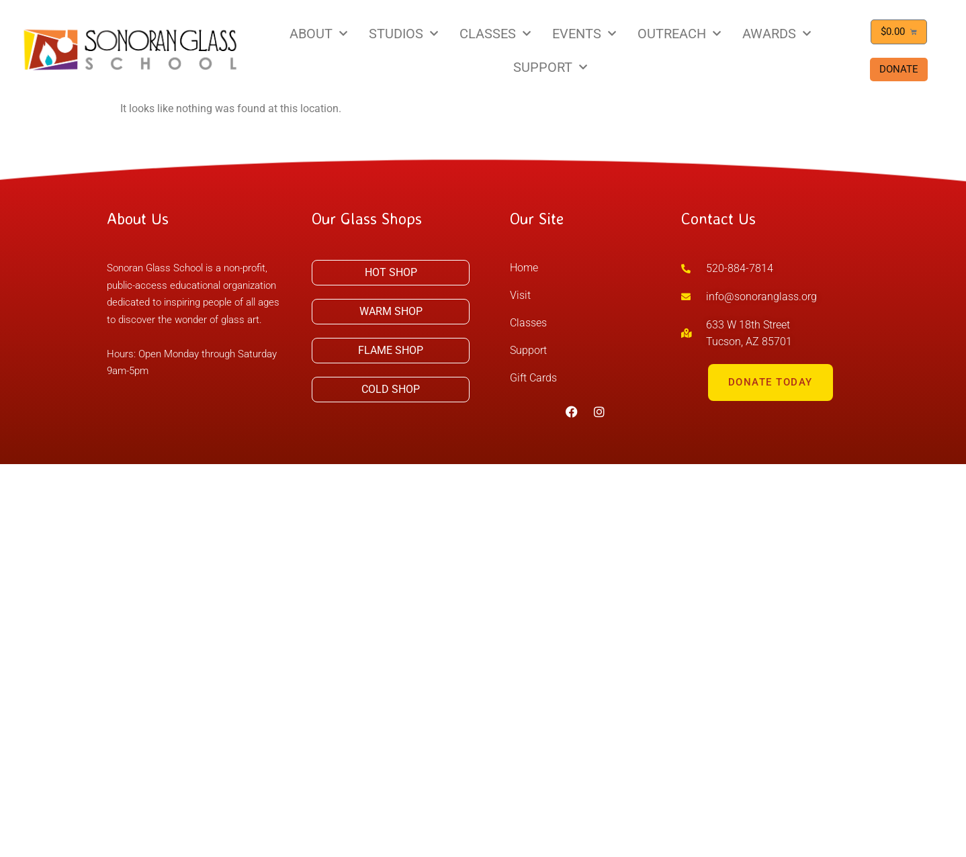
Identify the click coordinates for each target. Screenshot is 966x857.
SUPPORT (550, 67)
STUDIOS (403, 33)
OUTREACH (679, 33)
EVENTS (584, 33)
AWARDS (776, 33)
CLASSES (495, 33)
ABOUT (318, 33)
